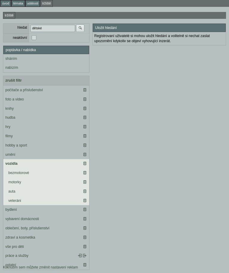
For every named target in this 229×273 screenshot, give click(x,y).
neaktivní (20, 38)
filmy (9, 136)
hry (7, 127)
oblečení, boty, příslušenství (27, 228)
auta (11, 191)
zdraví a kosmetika (20, 237)
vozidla (11, 163)
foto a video (14, 99)
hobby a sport (16, 145)
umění (10, 154)
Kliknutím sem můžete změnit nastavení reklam (40, 267)
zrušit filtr (13, 80)
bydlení (11, 210)
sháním (11, 59)
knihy (9, 108)
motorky (14, 182)
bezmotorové (18, 173)
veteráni (14, 201)
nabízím (11, 67)
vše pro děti (14, 247)
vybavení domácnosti (22, 219)
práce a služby (16, 256)
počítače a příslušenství (24, 90)
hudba (10, 117)
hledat (22, 27)
